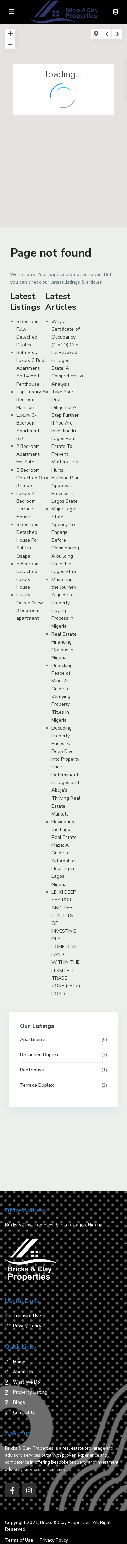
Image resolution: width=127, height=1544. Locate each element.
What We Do (26, 1382)
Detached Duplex (39, 1054)
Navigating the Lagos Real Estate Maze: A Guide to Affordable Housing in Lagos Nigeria (64, 853)
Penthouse (32, 1070)
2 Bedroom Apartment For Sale (28, 454)
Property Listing (30, 1392)
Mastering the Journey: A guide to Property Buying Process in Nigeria (64, 603)
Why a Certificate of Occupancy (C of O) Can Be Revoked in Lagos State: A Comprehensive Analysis (68, 352)
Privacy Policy (27, 1326)
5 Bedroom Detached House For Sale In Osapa (28, 540)
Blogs (19, 1402)
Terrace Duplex (37, 1085)
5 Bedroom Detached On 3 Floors (30, 478)
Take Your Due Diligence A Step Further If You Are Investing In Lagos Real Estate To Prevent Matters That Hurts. (65, 431)
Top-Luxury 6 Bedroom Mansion (30, 400)
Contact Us (25, 1413)
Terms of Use (27, 1316)
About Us (23, 1372)
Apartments (33, 1039)
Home (19, 1362)
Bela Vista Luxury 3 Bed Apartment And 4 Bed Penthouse (30, 368)
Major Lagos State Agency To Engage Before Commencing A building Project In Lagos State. (65, 540)
